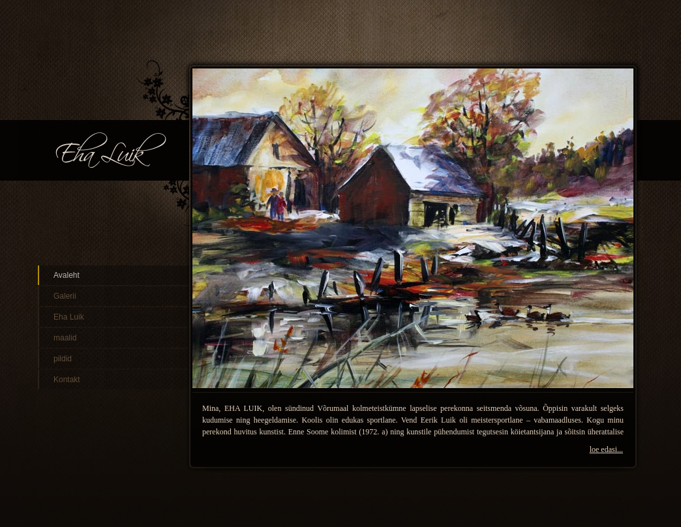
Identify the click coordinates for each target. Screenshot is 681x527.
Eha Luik (68, 317)
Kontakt (66, 379)
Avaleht (66, 275)
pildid (62, 358)
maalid (64, 337)
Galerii (64, 296)
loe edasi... (606, 449)
